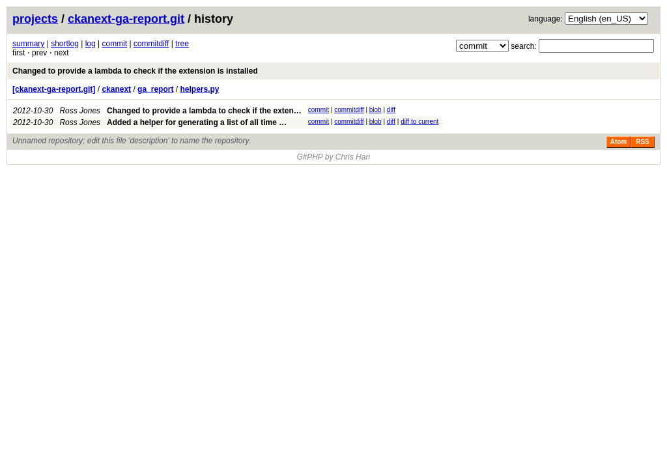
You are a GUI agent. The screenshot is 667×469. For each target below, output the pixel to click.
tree (182, 43)
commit (114, 43)
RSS (642, 141)
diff (391, 109)
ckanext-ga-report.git (126, 18)
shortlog (65, 43)
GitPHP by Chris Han (333, 157)
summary (28, 43)
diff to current (419, 121)
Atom (618, 141)
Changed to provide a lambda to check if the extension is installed (135, 71)
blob (375, 109)
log (90, 43)
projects (35, 18)
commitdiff (151, 43)
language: (545, 18)
